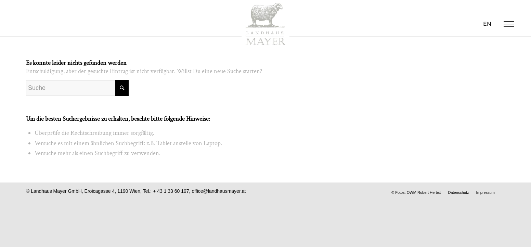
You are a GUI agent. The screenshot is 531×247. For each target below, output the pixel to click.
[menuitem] (487, 24)
